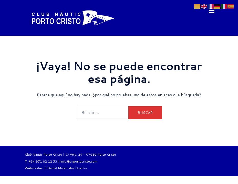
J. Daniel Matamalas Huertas (65, 168)
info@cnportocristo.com (78, 161)
